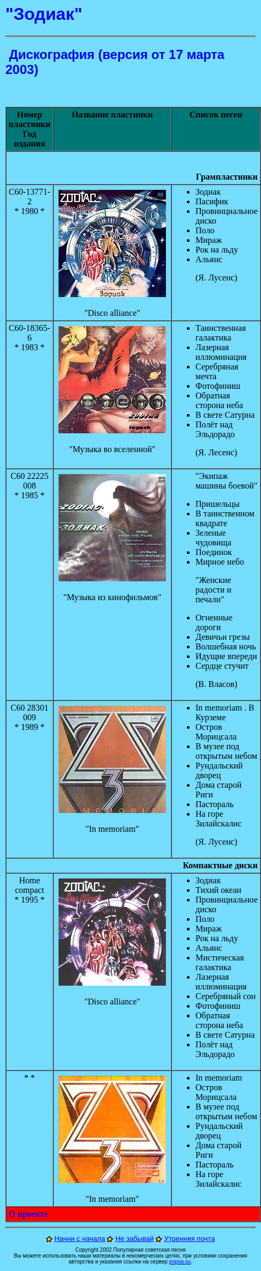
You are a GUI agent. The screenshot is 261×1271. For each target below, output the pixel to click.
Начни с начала (79, 1239)
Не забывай (134, 1239)
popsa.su (180, 1262)
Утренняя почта (189, 1239)
